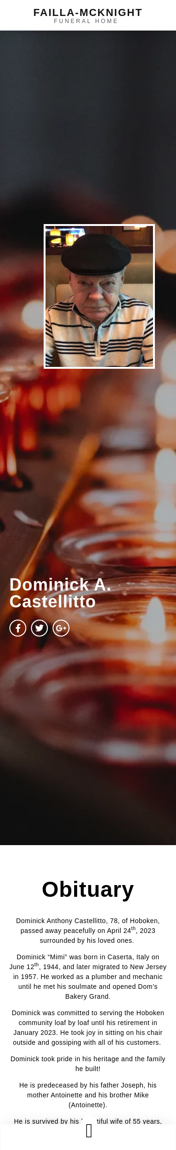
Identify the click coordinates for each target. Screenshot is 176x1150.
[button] (89, 1130)
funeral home (86, 21)
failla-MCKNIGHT (88, 12)
